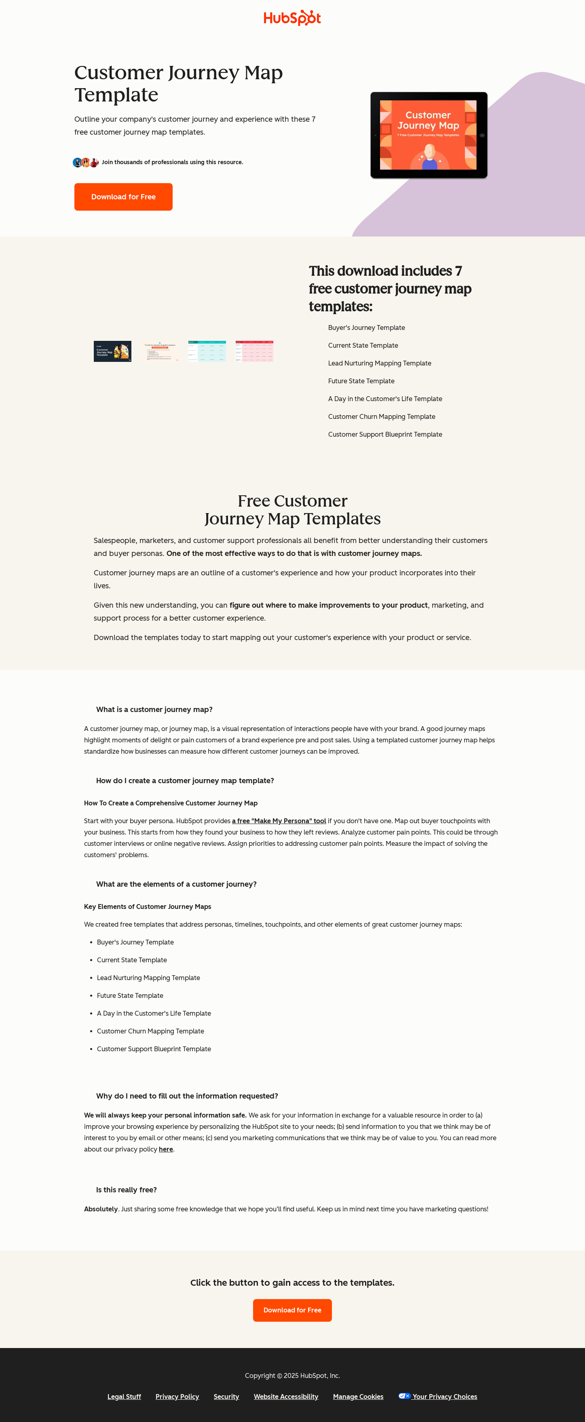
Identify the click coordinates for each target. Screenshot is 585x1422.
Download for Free (123, 196)
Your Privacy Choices (437, 1397)
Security (226, 1397)
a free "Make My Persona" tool (279, 821)
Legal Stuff (124, 1397)
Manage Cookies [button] (358, 1397)
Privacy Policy (177, 1397)
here (166, 1149)
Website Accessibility (286, 1397)
